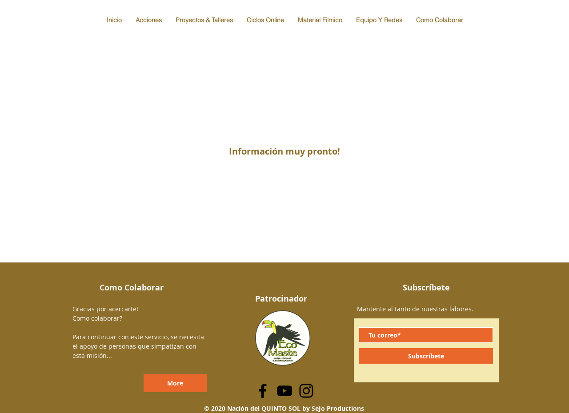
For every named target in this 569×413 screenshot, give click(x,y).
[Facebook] (262, 390)
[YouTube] (284, 390)
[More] (175, 383)
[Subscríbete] (426, 356)
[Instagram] (306, 390)
